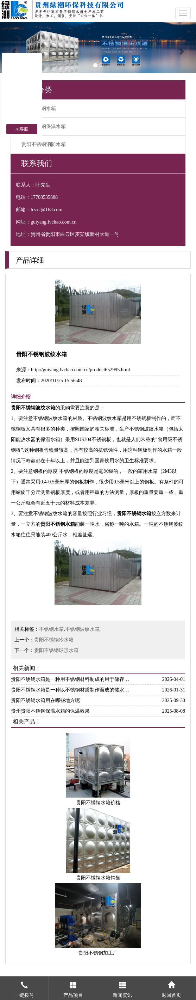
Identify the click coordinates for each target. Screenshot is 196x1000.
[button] (15, 47)
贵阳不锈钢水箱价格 (98, 802)
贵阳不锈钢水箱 (38, 108)
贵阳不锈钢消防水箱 (43, 144)
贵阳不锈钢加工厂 (98, 953)
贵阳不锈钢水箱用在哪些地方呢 (45, 700)
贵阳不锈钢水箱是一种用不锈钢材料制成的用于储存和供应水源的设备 (72, 679)
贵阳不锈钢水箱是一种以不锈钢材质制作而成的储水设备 (72, 690)
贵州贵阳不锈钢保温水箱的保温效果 (50, 711)
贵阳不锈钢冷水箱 (54, 639)
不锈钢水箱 (51, 629)
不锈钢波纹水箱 (82, 629)
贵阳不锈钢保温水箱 (43, 126)
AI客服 (22, 129)
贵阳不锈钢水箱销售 (98, 877)
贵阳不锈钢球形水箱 (56, 650)
